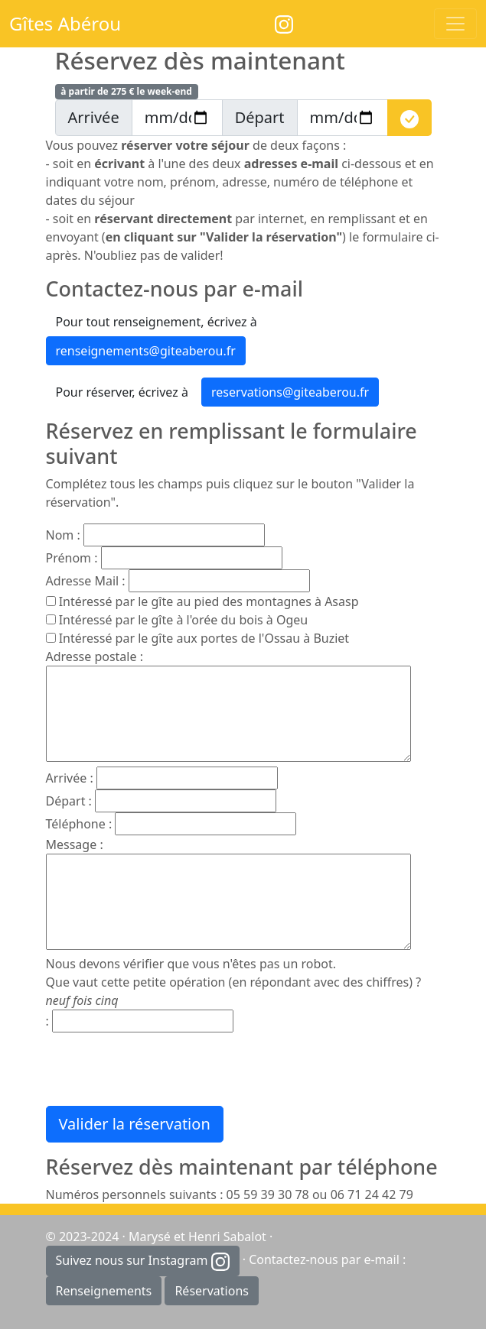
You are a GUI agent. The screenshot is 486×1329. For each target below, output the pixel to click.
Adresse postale (91, 656)
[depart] (342, 117)
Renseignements (104, 1290)
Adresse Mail (82, 580)
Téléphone (76, 823)
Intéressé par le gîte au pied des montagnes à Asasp (209, 601)
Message (71, 844)
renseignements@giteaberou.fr (146, 350)
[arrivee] (177, 117)
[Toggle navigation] (455, 23)
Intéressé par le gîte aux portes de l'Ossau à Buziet (204, 638)
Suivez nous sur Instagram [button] (143, 1261)
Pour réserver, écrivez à (122, 392)
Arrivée (66, 778)
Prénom (69, 557)
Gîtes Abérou (65, 23)
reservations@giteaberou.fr (290, 392)
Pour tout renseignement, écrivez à (156, 321)
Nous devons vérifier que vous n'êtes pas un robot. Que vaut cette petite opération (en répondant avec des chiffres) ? (234, 982)
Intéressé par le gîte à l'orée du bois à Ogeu (183, 619)
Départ (66, 801)
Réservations (212, 1290)
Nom (60, 535)
